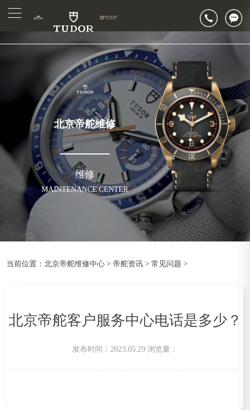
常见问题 (166, 263)
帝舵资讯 (128, 263)
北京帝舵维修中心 (74, 263)
